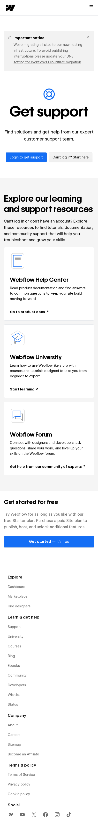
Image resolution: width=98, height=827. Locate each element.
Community (17, 675)
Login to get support (26, 157)
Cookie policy (19, 794)
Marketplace (17, 596)
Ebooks (14, 666)
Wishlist (14, 695)
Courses (14, 646)
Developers (17, 685)
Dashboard (16, 587)
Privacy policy (19, 784)
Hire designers (19, 606)
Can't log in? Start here (71, 157)
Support (14, 627)
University (15, 636)
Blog (11, 656)
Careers (14, 735)
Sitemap (14, 744)
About (13, 725)
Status (13, 704)
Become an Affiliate (23, 754)
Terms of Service (21, 775)
